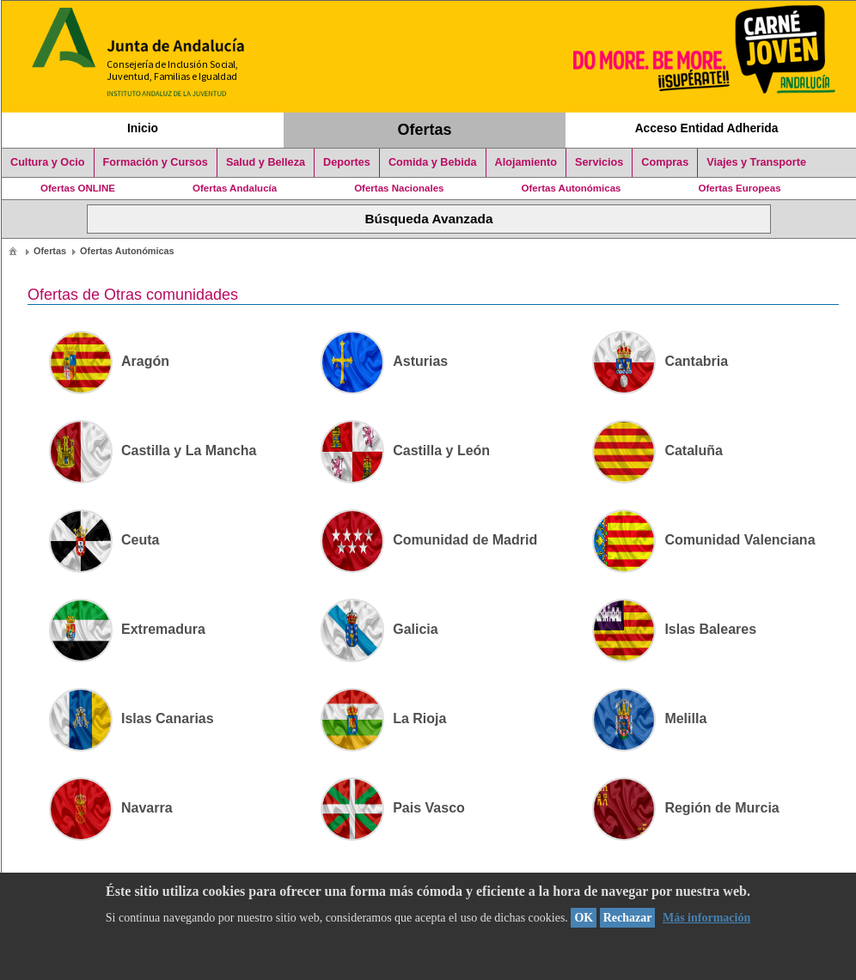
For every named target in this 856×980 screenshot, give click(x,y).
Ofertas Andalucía (235, 188)
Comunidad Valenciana (703, 540)
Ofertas (425, 129)
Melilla (649, 718)
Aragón (109, 361)
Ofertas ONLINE (77, 188)
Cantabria (660, 361)
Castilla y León (405, 450)
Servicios (599, 162)
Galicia (379, 629)
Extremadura (127, 629)
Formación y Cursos (155, 162)
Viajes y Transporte (756, 162)
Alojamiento (526, 162)
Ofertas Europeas (740, 188)
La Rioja (383, 718)
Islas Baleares (674, 629)
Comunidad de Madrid (429, 540)
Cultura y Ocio (47, 162)
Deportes (346, 162)
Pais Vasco (393, 807)
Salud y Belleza (265, 162)
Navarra (111, 807)
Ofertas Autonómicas (571, 188)
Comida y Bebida (432, 162)
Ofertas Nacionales (398, 188)
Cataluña (657, 450)
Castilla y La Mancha (152, 450)
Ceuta (104, 540)
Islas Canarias (131, 718)
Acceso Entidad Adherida (707, 128)
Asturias (384, 361)
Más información (706, 917)
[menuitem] (13, 250)
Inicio (142, 128)
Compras (664, 162)
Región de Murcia (685, 807)
